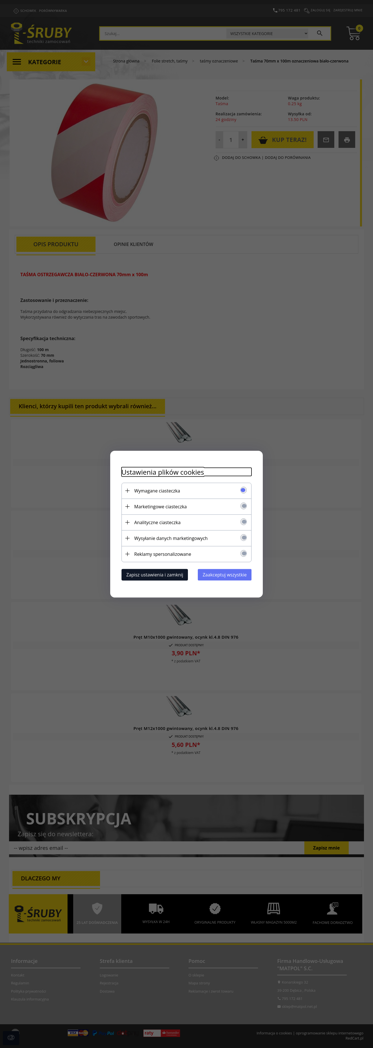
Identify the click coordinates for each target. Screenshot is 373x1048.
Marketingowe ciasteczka (160, 506)
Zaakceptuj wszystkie (225, 574)
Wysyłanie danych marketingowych (171, 538)
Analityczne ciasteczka (157, 522)
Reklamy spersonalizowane (162, 554)
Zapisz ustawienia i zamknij (154, 574)
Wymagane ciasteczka (157, 490)
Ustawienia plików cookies (163, 472)
